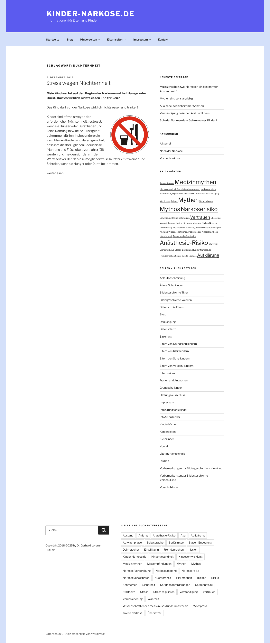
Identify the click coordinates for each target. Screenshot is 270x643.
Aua (183, 535)
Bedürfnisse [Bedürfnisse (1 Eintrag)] (186, 193)
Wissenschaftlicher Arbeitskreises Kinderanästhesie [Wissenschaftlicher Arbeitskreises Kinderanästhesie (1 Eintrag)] (193, 232)
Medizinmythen (132, 563)
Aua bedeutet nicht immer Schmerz (182, 105)
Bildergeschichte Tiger (174, 292)
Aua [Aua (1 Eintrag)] (172, 250)
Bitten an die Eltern (171, 307)
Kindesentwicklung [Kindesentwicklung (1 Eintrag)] (192, 223)
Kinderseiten (90, 39)
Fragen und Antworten (174, 380)
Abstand (128, 535)
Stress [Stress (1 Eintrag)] (178, 256)
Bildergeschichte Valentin (176, 300)
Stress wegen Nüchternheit (78, 83)
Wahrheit (153, 599)
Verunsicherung (133, 599)
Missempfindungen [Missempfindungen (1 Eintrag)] (211, 227)
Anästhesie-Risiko (164, 535)
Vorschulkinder (169, 487)
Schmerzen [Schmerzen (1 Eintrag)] (184, 218)
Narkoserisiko (190, 570)
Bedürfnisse (176, 542)
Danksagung (168, 321)
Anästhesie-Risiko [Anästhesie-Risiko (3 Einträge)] (184, 242)
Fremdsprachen (174, 549)
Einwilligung (151, 549)
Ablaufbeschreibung (172, 278)
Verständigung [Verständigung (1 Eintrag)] (212, 193)
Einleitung (166, 336)
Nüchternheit (162, 577)
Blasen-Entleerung (200, 542)
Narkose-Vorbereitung (137, 570)
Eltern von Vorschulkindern (176, 365)
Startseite (52, 39)
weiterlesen (55, 173)
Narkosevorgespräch (136, 577)
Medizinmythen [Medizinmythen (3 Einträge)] (195, 182)
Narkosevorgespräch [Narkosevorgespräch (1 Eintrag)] (170, 193)
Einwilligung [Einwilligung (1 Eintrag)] (166, 218)
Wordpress (200, 606)
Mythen (181, 563)
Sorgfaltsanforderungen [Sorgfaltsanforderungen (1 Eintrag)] (188, 189)
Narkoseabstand (166, 570)
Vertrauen (209, 591)
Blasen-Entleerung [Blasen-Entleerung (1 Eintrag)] (184, 250)
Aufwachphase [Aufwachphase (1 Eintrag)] (167, 183)
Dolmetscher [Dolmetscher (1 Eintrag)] (198, 193)
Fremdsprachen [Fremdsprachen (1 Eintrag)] (167, 256)
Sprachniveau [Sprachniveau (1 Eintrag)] (206, 201)
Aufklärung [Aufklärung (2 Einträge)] (208, 255)
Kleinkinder (167, 439)
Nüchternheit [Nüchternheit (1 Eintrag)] (166, 236)
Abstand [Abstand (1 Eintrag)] (164, 232)
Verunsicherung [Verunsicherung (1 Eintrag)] (167, 223)
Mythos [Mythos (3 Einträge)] (170, 209)
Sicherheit (148, 584)
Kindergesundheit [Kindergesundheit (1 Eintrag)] (168, 189)
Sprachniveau (204, 584)
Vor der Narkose (170, 158)
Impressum (142, 39)
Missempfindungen (159, 563)
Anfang (143, 535)
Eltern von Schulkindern (175, 358)
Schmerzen (130, 584)
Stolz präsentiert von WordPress (85, 633)
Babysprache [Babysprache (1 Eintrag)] (179, 236)
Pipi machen (184, 577)
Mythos (196, 563)
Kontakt (163, 39)
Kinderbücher (168, 424)
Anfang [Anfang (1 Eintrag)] (174, 201)
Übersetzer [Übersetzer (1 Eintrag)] (216, 218)
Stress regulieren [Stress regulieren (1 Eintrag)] (193, 227)
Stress (144, 591)
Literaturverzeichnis (172, 453)
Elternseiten (117, 39)
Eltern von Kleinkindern (174, 351)
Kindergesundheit (162, 556)
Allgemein (166, 143)
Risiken (164, 460)
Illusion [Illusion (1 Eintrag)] (178, 223)
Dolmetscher (131, 549)
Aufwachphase (132, 542)
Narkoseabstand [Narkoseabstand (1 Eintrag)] (208, 189)
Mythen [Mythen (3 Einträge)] (188, 199)
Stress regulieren (163, 591)
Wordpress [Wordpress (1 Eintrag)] (165, 201)
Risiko (215, 577)
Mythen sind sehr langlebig (176, 98)
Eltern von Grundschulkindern (178, 343)
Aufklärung (198, 535)
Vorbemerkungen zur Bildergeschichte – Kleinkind (191, 468)
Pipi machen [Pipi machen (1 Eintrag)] (179, 227)
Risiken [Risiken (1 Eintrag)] (205, 223)
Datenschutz (168, 329)
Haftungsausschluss (172, 395)
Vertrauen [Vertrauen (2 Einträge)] (200, 217)
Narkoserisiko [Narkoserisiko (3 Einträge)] (199, 209)
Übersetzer (154, 613)
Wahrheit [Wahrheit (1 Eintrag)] (213, 244)
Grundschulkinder (171, 387)
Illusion (193, 549)
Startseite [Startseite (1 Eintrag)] (191, 236)
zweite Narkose (132, 613)
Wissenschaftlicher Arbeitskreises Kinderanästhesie (155, 606)
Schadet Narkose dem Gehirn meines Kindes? (188, 120)
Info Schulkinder (170, 417)
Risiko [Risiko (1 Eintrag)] (175, 218)
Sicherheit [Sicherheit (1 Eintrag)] (165, 250)
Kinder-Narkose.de (91, 13)
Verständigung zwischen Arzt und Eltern (184, 113)
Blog (70, 39)
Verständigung (189, 591)
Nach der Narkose (171, 151)
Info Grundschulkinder (173, 409)
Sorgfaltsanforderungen (175, 584)
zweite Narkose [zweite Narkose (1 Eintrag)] (189, 256)
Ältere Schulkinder (171, 285)
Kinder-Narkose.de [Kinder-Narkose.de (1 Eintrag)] (202, 250)
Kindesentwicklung (190, 556)
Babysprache (155, 542)
